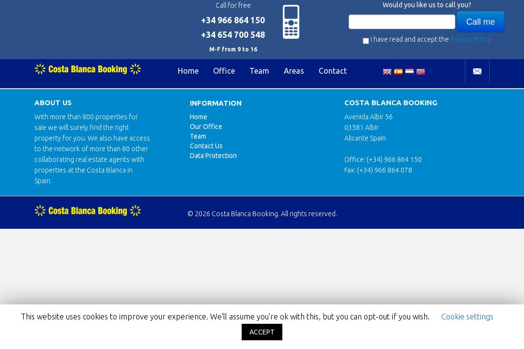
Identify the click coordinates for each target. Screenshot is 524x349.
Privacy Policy (470, 39)
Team (259, 70)
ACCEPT (262, 332)
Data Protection (213, 155)
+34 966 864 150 (233, 20)
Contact (333, 70)
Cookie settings (467, 316)
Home (188, 70)
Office (224, 70)
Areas (294, 70)
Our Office (206, 126)
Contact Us (206, 146)
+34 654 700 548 (233, 34)
